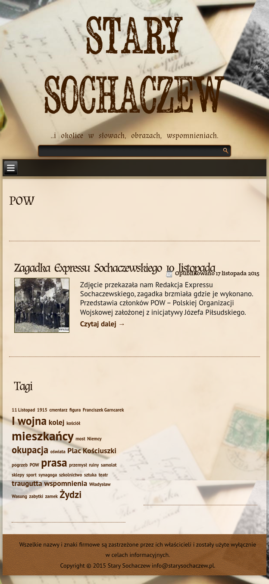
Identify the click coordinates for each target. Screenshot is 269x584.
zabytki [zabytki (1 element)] (36, 496)
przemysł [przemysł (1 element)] (78, 465)
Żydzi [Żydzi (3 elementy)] (71, 494)
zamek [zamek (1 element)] (51, 496)
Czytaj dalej (102, 324)
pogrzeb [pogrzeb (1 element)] (20, 465)
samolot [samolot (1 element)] (109, 465)
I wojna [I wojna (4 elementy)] (29, 420)
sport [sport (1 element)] (31, 475)
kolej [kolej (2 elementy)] (57, 422)
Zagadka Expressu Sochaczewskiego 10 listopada (114, 268)
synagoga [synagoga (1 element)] (47, 475)
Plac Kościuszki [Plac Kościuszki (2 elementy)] (91, 450)
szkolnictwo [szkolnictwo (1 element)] (70, 475)
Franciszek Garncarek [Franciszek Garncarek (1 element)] (103, 410)
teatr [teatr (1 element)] (103, 475)
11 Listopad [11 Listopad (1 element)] (23, 410)
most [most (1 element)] (80, 439)
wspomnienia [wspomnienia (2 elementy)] (65, 483)
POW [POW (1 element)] (34, 465)
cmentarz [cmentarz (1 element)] (58, 410)
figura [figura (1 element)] (75, 410)
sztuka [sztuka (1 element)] (90, 475)
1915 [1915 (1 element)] (42, 410)
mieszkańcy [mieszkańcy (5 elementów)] (42, 435)
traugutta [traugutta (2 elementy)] (27, 483)
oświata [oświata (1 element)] (58, 452)
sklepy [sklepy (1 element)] (18, 475)
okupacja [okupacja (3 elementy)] (30, 449)
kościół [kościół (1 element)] (73, 423)
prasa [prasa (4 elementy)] (54, 462)
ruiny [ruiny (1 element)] (94, 465)
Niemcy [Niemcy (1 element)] (94, 439)
